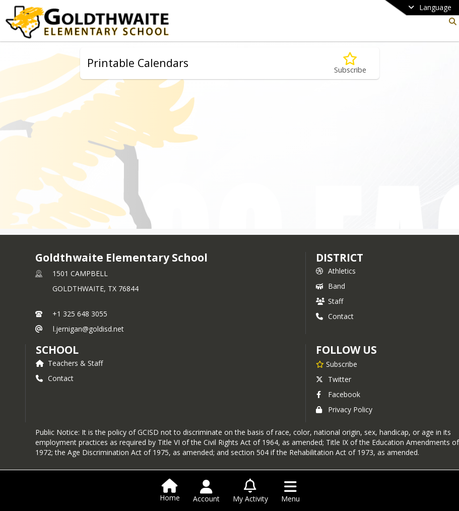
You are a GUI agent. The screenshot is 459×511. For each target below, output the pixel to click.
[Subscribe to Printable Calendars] (350, 63)
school (57, 350)
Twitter (333, 379)
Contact (335, 316)
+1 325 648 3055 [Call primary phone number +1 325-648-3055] (79, 313)
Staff (329, 301)
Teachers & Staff (69, 363)
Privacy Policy (344, 409)
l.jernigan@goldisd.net (88, 329)
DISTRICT (339, 257)
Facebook (338, 394)
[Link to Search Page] (450, 21)
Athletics (336, 271)
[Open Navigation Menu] (290, 491)
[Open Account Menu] (206, 491)
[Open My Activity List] (250, 491)
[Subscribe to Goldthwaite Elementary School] (336, 363)
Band (330, 286)
